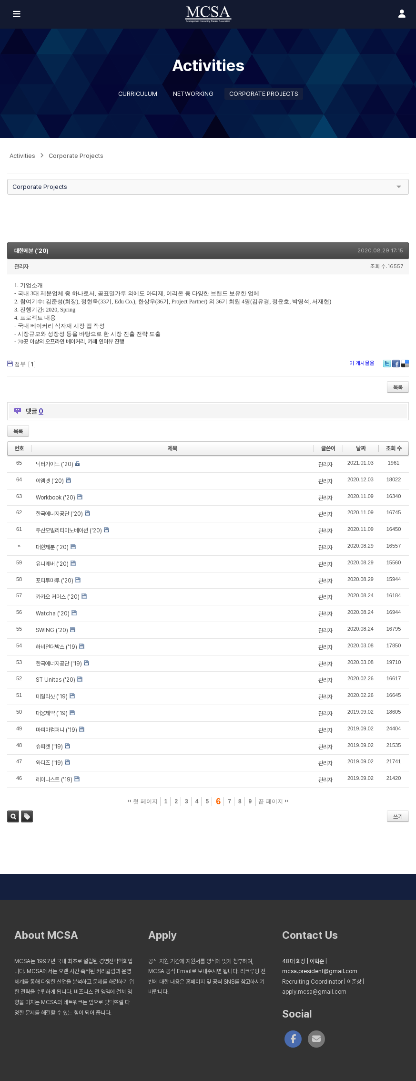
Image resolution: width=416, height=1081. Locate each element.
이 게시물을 (362, 363)
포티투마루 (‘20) (54, 580)
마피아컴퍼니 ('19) (56, 730)
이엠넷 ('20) (50, 481)
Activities (22, 155)
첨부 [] (25, 364)
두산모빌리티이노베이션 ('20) (69, 530)
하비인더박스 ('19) (56, 647)
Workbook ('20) (55, 497)
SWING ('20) (52, 630)
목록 (398, 387)
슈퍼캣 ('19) (49, 746)
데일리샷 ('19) (52, 696)
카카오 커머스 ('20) (58, 596)
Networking (193, 93)
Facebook (396, 363)
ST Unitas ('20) (55, 679)
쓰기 (398, 816)
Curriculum (137, 93)
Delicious (405, 363)
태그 (27, 816)
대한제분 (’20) (31, 251)
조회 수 (394, 448)
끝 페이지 (273, 801)
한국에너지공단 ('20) (59, 513)
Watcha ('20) (53, 613)
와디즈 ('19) (49, 762)
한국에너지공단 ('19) (59, 663)
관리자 (21, 266)
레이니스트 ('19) (54, 779)
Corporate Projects (263, 93)
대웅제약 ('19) (52, 713)
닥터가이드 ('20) (54, 464)
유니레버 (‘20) (52, 564)
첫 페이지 (143, 801)
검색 (13, 816)
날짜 (360, 448)
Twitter (387, 363)
